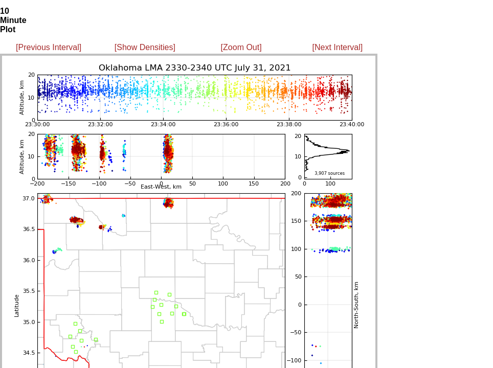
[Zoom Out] (241, 47)
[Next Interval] (337, 47)
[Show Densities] (145, 47)
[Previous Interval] (48, 47)
